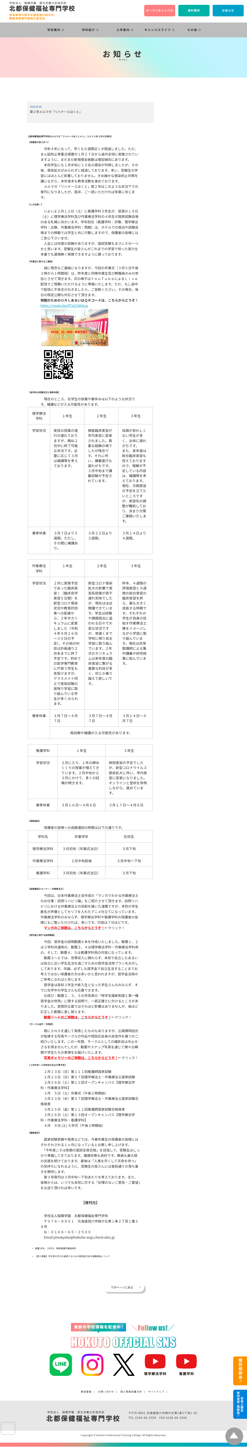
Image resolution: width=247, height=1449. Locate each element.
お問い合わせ (106, 1391)
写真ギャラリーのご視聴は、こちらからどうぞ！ (81, 1057)
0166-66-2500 (145, 1418)
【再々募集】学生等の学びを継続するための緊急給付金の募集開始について (72, 1256)
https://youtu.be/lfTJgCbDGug (64, 305)
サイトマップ (156, 1391)
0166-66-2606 (176, 1418)
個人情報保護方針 (131, 1391)
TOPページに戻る (122, 1287)
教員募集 (86, 1391)
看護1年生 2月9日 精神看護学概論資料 (55, 1248)
